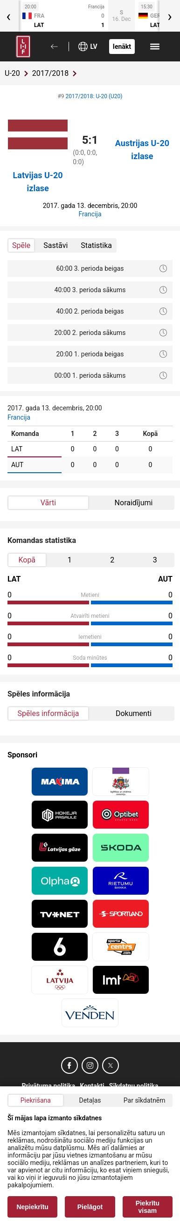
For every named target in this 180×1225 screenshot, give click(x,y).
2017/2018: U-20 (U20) (94, 96)
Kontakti (92, 1086)
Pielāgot (90, 1207)
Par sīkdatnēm (145, 1100)
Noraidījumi (134, 502)
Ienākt (122, 46)
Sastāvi (55, 245)
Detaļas (90, 1100)
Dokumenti (134, 713)
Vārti (48, 502)
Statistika (96, 245)
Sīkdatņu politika (134, 1086)
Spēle (21, 245)
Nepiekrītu (32, 1207)
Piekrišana (36, 1100)
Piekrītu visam (147, 1206)
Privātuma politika (49, 1086)
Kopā (26, 560)
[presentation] (169, 16)
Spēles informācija (48, 713)
